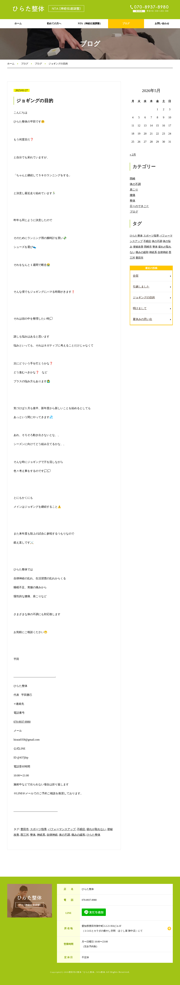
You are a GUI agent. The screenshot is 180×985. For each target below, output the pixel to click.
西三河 (24, 834)
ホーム (18, 23)
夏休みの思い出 (142, 319)
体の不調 (64, 834)
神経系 (41, 834)
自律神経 (52, 834)
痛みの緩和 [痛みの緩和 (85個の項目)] (142, 252)
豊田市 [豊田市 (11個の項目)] (139, 257)
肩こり (134, 189)
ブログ (126, 23)
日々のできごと (139, 206)
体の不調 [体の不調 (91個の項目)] (157, 241)
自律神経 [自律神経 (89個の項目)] (163, 252)
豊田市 (24, 829)
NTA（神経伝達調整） (90, 23)
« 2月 (133, 154)
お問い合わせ (162, 23)
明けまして (140, 308)
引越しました (141, 286)
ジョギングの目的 (144, 297)
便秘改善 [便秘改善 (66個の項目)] (138, 246)
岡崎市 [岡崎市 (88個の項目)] (148, 246)
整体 (33, 834)
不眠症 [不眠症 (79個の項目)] (147, 241)
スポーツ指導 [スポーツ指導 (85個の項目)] (151, 235)
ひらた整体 (93, 834)
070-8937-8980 (22, 721)
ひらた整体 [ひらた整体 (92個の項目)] (136, 235)
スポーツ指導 (38, 829)
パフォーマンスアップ (62, 829)
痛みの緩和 (78, 834)
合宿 (135, 275)
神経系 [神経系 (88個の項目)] (153, 252)
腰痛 (132, 195)
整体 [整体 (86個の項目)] (155, 246)
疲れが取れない (96, 829)
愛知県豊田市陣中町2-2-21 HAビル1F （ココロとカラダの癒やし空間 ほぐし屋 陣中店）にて (112, 928)
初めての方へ (54, 23)
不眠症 (81, 829)
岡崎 (132, 178)
